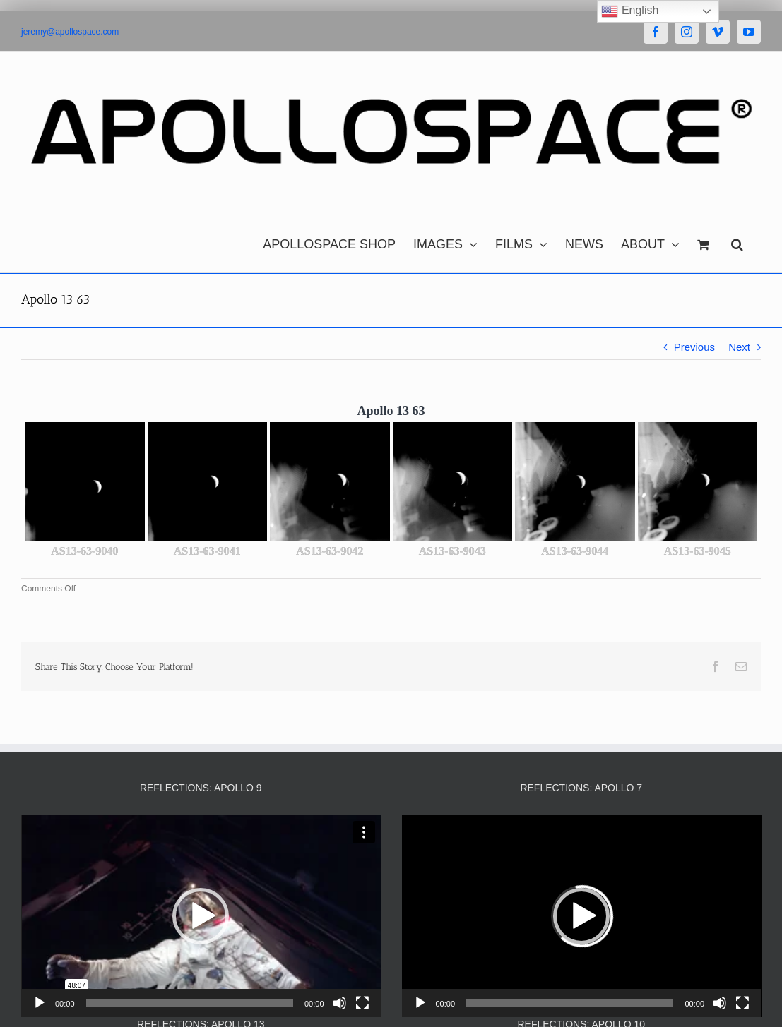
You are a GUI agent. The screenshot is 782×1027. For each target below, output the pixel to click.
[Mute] (340, 1003)
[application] (201, 916)
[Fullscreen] (362, 1003)
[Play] (39, 1003)
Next (739, 347)
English (629, 11)
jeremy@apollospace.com (70, 32)
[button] (737, 240)
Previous (694, 347)
